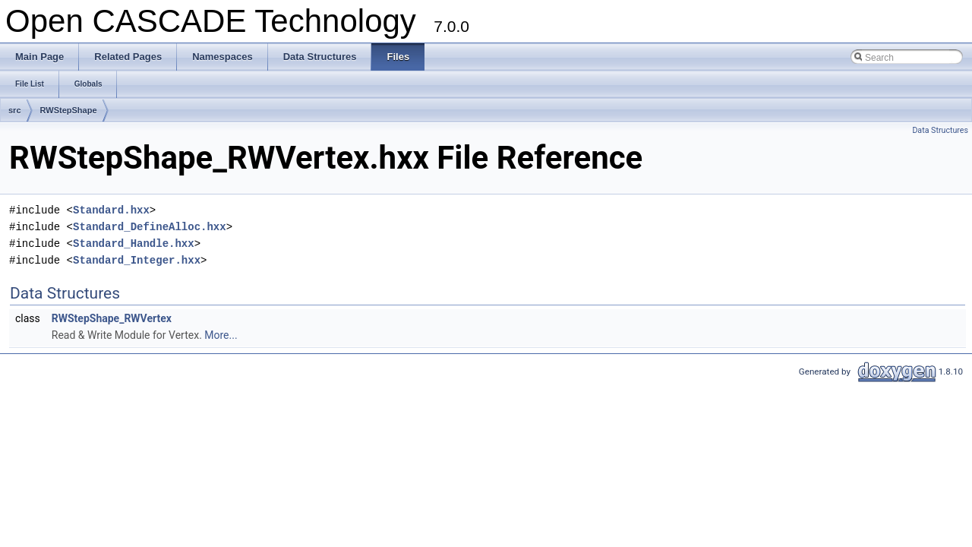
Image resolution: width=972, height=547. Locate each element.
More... (220, 335)
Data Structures (940, 130)
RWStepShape (68, 110)
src (14, 110)
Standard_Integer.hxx (136, 260)
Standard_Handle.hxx (133, 243)
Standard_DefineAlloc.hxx (149, 227)
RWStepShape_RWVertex (112, 318)
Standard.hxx (111, 210)
